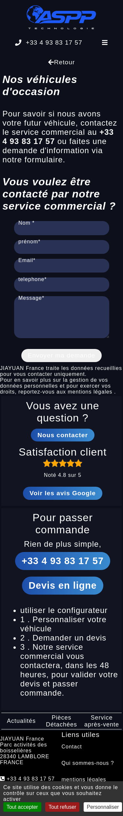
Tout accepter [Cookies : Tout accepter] (22, 807)
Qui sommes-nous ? (88, 769)
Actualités (21, 727)
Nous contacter (62, 441)
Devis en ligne (63, 591)
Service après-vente (101, 727)
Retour (61, 62)
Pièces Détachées (61, 727)
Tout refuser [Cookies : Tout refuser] (62, 807)
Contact (72, 752)
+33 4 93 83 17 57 (48, 42)
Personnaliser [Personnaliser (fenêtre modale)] (103, 807)
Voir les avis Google (63, 499)
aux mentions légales (85, 397)
